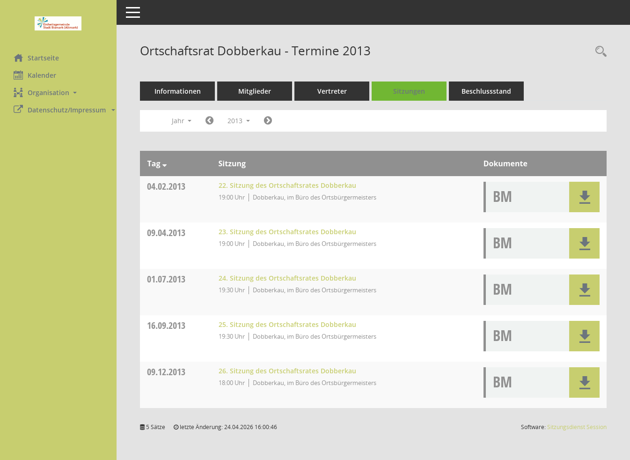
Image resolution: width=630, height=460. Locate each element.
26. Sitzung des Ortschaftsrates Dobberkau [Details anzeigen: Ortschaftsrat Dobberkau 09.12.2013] (287, 370)
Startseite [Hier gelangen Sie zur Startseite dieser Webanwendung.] (36, 57)
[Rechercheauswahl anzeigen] (599, 51)
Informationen (178, 91)
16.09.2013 (166, 325)
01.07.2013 (166, 279)
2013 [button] (239, 120)
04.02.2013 (166, 186)
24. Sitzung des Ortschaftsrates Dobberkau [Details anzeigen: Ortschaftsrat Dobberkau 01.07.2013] (287, 278)
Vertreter (332, 91)
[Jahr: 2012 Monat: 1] (210, 120)
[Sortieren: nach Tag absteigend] (164, 163)
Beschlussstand (487, 91)
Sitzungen (409, 91)
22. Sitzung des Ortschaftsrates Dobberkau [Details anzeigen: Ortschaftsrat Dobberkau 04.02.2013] (287, 185)
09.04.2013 (166, 232)
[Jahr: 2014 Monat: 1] (268, 120)
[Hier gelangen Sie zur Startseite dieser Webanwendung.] (58, 23)
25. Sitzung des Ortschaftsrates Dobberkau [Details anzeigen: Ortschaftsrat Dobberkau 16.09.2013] (287, 324)
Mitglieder (255, 91)
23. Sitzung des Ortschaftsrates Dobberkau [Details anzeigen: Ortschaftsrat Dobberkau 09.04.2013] (287, 231)
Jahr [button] (182, 120)
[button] (58, 92)
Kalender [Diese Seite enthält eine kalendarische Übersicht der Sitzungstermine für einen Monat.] (35, 75)
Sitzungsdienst (577, 427)
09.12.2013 (166, 371)
